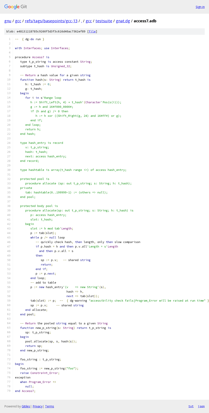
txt (191, 406)
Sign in (200, 7)
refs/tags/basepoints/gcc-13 (51, 20)
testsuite (103, 20)
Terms (49, 406)
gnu (7, 20)
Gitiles (26, 406)
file (92, 31)
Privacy (37, 406)
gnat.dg (123, 20)
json (201, 406)
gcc (18, 20)
